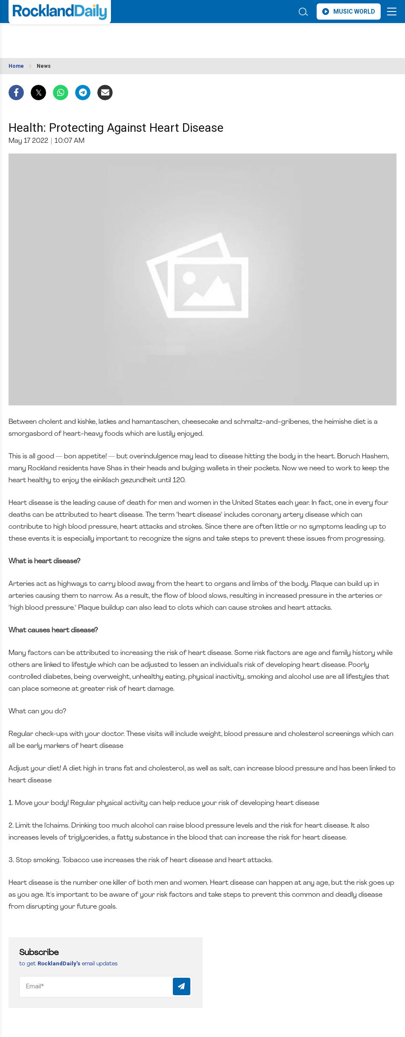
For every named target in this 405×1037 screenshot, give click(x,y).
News (44, 66)
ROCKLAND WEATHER (84, 37)
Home (16, 66)
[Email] (105, 986)
